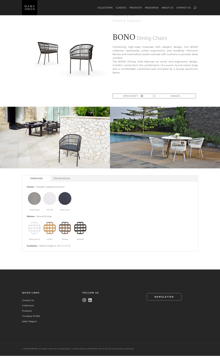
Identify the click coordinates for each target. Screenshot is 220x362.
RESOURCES (152, 7)
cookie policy (64, 355)
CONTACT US (183, 7)
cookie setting (79, 355)
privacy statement (125, 355)
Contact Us (28, 306)
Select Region (29, 327)
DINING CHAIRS (134, 26)
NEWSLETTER (164, 303)
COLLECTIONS (105, 7)
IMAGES (175, 102)
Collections (28, 311)
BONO (132, 21)
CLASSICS (121, 7)
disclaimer (92, 355)
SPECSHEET (133, 102)
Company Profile (31, 322)
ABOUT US (167, 7)
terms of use (105, 355)
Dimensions (61, 184)
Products (27, 317)
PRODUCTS (135, 7)
